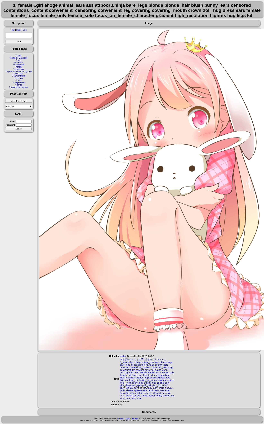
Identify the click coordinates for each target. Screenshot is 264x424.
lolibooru (124, 380)
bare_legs (125, 365)
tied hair (19, 78)
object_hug (137, 382)
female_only (168, 372)
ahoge (138, 362)
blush (153, 365)
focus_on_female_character (147, 375)
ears (137, 372)
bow (19, 80)
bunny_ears (162, 365)
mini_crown (125, 382)
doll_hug (124, 372)
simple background (19, 58)
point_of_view (141, 388)
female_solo (126, 375)
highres (139, 377)
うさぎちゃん (127, 359)
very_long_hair (127, 398)
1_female (124, 362)
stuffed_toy (168, 395)
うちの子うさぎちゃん (145, 359)
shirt (19, 56)
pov (150, 388)
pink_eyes (137, 385)
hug (146, 377)
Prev (13, 30)
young (138, 398)
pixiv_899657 (126, 388)
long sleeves (19, 82)
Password (10, 125)
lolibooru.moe (163, 377)
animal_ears (148, 362)
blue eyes (19, 62)
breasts (19, 74)
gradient (165, 375)
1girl (132, 362)
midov (123, 356)
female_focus (154, 372)
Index (18, 30)
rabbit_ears (153, 390)
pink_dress (125, 385)
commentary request (19, 87)
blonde (134, 365)
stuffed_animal (140, 395)
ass (156, 362)
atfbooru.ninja (165, 362)
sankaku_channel (129, 393)
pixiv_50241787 (160, 385)
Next (24, 30)
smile (19, 67)
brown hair (19, 69)
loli (154, 377)
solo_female (126, 395)
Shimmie (120, 419)
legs (150, 377)
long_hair (134, 380)
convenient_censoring (162, 367)
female (143, 372)
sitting (156, 393)
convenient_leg (127, 370)
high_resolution (127, 377)
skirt (19, 60)
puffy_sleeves (127, 390)
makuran (162, 380)
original (147, 382)
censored (124, 367)
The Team (134, 419)
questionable (140, 390)
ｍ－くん (161, 359)
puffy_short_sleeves (163, 388)
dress (132, 372)
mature (170, 380)
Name (12, 121)
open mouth (19, 65)
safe (167, 390)
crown (165, 370)
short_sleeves (145, 393)
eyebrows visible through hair (19, 71)
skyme (162, 393)
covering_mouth (153, 370)
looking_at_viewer (148, 380)
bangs (19, 85)
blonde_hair (144, 365)
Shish (127, 419)
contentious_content (140, 367)
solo (168, 393)
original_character (160, 382)
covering (140, 370)
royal (162, 390)
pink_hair (147, 385)
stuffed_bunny (155, 395)
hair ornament (19, 76)
